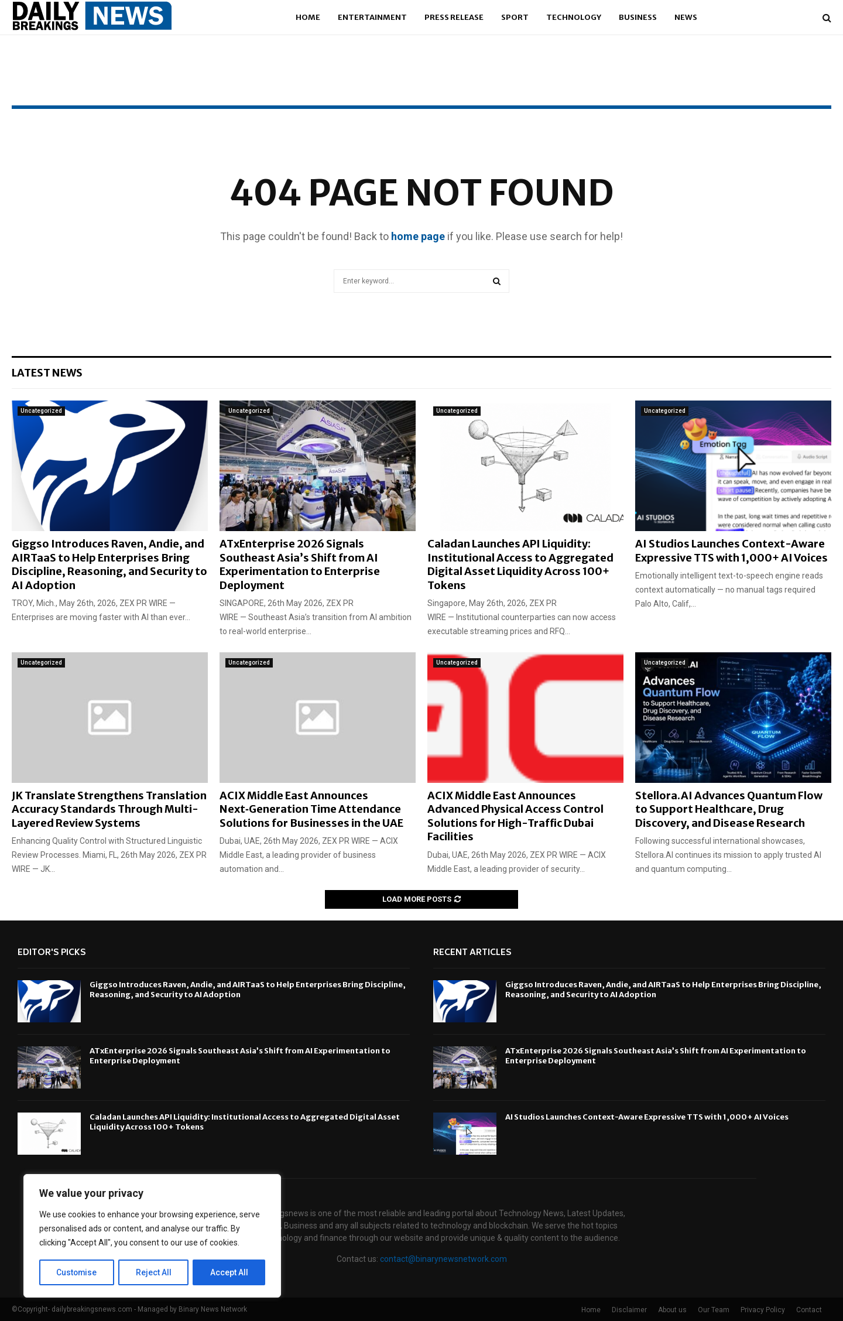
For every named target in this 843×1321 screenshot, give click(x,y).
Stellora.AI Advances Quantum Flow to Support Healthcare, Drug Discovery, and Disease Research (729, 809)
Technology (573, 17)
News (685, 17)
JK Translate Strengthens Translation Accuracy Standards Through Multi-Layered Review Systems (109, 809)
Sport (515, 17)
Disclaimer (629, 1310)
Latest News (47, 372)
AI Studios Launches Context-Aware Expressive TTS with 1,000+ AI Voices (731, 550)
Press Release (454, 17)
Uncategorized (41, 411)
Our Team (713, 1310)
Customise (77, 1272)
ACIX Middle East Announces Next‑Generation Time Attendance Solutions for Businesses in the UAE (311, 809)
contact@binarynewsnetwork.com (443, 1259)
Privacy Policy (763, 1310)
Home (308, 17)
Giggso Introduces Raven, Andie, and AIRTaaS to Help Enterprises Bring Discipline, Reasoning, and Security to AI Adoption (109, 564)
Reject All (154, 1272)
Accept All (229, 1272)
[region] (152, 1236)
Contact (809, 1310)
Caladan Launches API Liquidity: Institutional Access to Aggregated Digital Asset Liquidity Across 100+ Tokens (520, 564)
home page (418, 236)
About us (672, 1310)
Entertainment (372, 17)
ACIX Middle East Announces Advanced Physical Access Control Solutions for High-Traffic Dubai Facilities (515, 816)
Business (638, 17)
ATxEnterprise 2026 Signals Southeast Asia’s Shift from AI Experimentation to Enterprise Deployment (300, 564)
